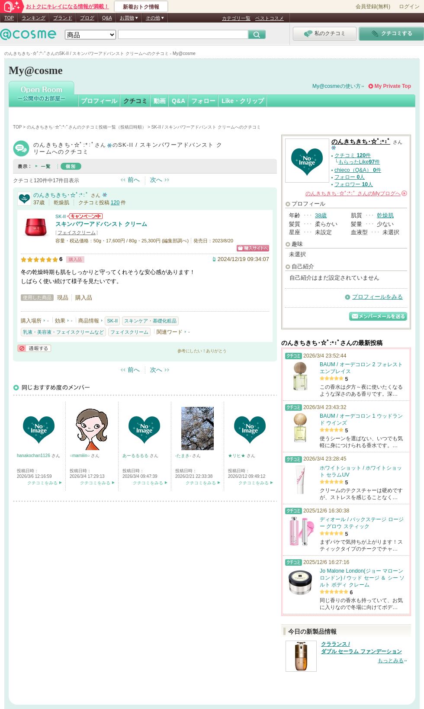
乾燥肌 (385, 215)
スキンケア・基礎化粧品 (150, 320)
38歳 (321, 215)
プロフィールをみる (377, 296)
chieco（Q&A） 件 (357, 170)
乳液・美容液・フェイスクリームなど (63, 332)
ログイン (409, 6)
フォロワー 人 (353, 184)
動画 (160, 100)
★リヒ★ (237, 455)
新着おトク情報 (141, 7)
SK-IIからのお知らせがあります (85, 216)
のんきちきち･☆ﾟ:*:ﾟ (61, 195)
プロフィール (99, 100)
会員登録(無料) (373, 6)
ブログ (87, 17)
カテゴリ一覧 (236, 18)
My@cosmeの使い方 (336, 86)
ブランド (62, 17)
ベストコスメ (269, 18)
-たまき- (183, 455)
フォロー (203, 100)
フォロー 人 (349, 177)
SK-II (60, 216)
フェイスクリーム (77, 232)
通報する (34, 348)
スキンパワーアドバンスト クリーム (101, 224)
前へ (134, 179)
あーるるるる (136, 455)
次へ (156, 179)
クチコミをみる (42, 482)
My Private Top (393, 86)
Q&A (107, 17)
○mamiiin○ (80, 455)
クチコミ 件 (352, 155)
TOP (9, 17)
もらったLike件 (359, 162)
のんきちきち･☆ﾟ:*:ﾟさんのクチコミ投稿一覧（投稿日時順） (87, 127)
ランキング (33, 17)
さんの (356, 193)
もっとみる (391, 660)
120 (115, 203)
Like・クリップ (243, 100)
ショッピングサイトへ (253, 248)
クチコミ (135, 100)
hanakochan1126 (34, 455)
